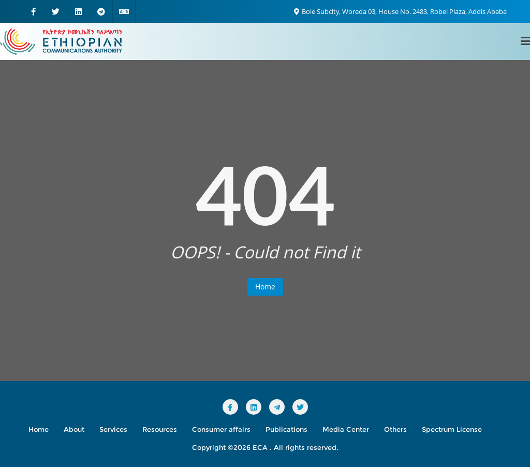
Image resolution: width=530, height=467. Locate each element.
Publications (286, 429)
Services (113, 429)
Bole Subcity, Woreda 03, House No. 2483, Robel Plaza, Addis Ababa (400, 11)
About (74, 429)
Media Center (345, 429)
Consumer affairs (221, 429)
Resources (159, 429)
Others (395, 429)
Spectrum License (452, 429)
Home (265, 286)
